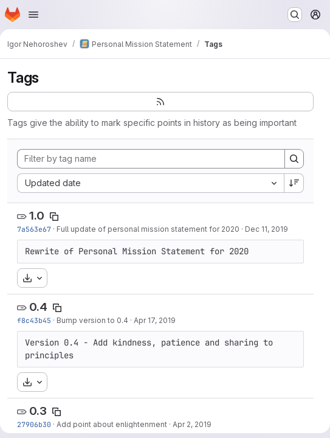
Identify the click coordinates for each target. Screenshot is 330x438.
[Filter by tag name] (151, 159)
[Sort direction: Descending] (294, 183)
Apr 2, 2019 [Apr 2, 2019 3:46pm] (192, 424)
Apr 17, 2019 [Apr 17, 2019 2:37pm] (155, 320)
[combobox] (150, 183)
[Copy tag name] (54, 216)
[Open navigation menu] (33, 14)
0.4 (38, 307)
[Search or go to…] (294, 14)
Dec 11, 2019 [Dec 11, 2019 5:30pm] (266, 229)
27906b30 (34, 424)
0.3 (38, 411)
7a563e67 (34, 229)
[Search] (294, 159)
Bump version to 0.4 (92, 320)
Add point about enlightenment (112, 424)
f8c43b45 (34, 320)
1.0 (36, 216)
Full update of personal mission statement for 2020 (148, 229)
